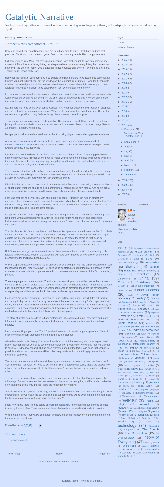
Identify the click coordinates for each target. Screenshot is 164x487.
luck (157, 354)
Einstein (125, 312)
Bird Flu (100, 231)
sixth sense (127, 415)
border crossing (128, 262)
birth (152, 255)
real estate (153, 396)
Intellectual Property (144, 344)
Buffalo (154, 266)
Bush (142, 271)
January (128, 174)
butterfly (152, 271)
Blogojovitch (123, 259)
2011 (124, 125)
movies (150, 365)
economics (124, 308)
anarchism (151, 248)
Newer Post (13, 453)
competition (148, 286)
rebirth (150, 400)
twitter (143, 446)
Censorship (124, 278)
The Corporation (136, 433)
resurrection (145, 404)
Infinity (151, 340)
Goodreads (150, 326)
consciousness (146, 290)
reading (139, 396)
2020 (124, 83)
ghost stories (124, 326)
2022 (124, 74)
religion (122, 404)
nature (148, 369)
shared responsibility (59, 405)
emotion (138, 312)
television (154, 426)
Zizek (129, 456)
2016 (124, 102)
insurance (123, 344)
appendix (122, 252)
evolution (126, 316)
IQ (136, 347)
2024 (124, 64)
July (126, 151)
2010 (124, 180)
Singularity (153, 411)
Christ (121, 282)
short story (138, 411)
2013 (124, 116)
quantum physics (144, 393)
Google (122, 330)
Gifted (137, 326)
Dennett (154, 298)
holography (127, 337)
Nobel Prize (138, 376)
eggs (157, 309)
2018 (124, 92)
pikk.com (154, 382)
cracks (130, 295)
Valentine (154, 446)
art (131, 251)
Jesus (121, 351)
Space (124, 418)
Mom (138, 365)
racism (129, 396)
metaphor (153, 361)
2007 (124, 194)
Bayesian (122, 255)
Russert (144, 408)
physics (137, 382)
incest (142, 341)
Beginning (138, 255)
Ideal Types (125, 340)
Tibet (147, 442)
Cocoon (121, 286)
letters (136, 354)
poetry (126, 386)
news (152, 372)
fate (141, 316)
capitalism (142, 274)
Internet (122, 347)
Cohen (134, 286)
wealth (151, 452)
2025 (124, 60)
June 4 (156, 351)
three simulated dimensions (19, 144)
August (128, 146)
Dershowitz (141, 302)
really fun (129, 400)
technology (127, 425)
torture (156, 442)
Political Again (144, 386)
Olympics (122, 379)
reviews (122, 408)
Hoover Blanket (146, 337)
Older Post (104, 453)
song (156, 415)
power (146, 389)
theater (131, 437)
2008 (124, 189)
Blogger (97, 481)
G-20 (153, 320)
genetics (150, 323)
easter (151, 305)
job (130, 351)
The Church (150, 429)
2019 (124, 88)
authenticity (145, 251)
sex (124, 411)
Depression (127, 302)
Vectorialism (129, 449)
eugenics (155, 313)
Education (143, 309)
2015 (124, 106)
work (120, 456)
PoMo (136, 389)
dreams (121, 305)
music (120, 369)
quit (119, 396)
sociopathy (143, 415)
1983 (121, 248)
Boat (149, 258)
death (139, 298)
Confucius (122, 290)
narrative (132, 368)
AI (132, 248)
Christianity (143, 282)
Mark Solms (134, 361)
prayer (156, 390)
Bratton (131, 266)
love (146, 354)
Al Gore (140, 248)
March (128, 165)
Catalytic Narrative (39, 17)
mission (128, 365)
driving (136, 305)
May (127, 156)
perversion (123, 382)
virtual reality (152, 449)
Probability (126, 393)
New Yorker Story (135, 372)
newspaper (123, 375)
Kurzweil (125, 354)
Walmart (126, 452)
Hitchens (154, 334)
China (144, 278)
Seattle (155, 408)
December (130, 129)
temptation (129, 429)
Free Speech (138, 319)
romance (134, 408)
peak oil (137, 379)
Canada (121, 274)
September (130, 142)
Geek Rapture (127, 323)
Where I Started (126, 47)
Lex (133, 210)
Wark (138, 452)
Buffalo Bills (130, 270)
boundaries (152, 262)
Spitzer (134, 418)
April (127, 160)
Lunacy (125, 358)
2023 (124, 69)
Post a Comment (18, 440)
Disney (153, 302)
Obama (151, 375)
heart (143, 333)
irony (145, 348)
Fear (152, 316)
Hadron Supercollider (145, 330)
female (121, 319)
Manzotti (139, 357)
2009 (124, 185)
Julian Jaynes (142, 351)
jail (153, 348)
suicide (149, 421)
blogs (136, 258)
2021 (124, 78)
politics (122, 389)
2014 (124, 111)
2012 (124, 120)
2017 (124, 97)
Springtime (147, 418)
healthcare (129, 333)
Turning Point (128, 446)
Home (59, 453)
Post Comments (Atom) (66, 461)
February (129, 170)
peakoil (151, 379)
